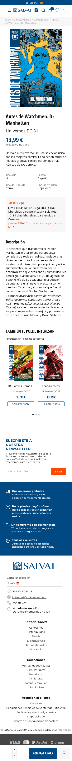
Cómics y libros (36, 669)
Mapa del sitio (36, 716)
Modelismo (36, 674)
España (36, 2)
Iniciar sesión (36, 649)
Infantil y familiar (36, 682)
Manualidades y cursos (36, 665)
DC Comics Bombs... (21, 386)
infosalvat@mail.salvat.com (29, 597)
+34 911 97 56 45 (22, 591)
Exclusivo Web (36, 640)
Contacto (36, 703)
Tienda (36, 636)
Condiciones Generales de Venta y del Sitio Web (36, 707)
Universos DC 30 (21, 391)
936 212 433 (19, 603)
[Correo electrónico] (28, 471)
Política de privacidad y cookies (36, 712)
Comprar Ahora (21, 404)
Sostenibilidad (36, 631)
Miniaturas (36, 678)
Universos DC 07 (51, 391)
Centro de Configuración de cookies (36, 720)
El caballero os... (51, 386)
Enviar (58, 471)
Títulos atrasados (36, 645)
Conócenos (36, 627)
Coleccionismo (36, 687)
